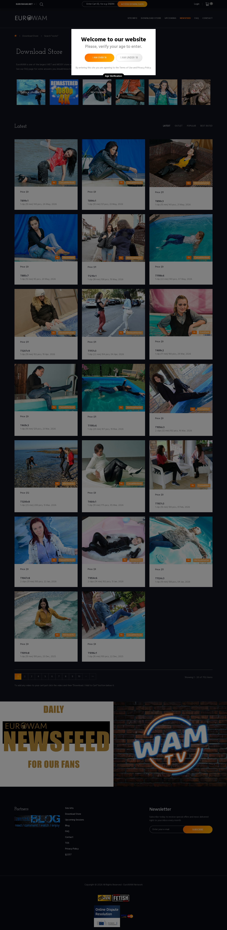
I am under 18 (129, 57)
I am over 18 (99, 58)
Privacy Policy (144, 68)
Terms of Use (126, 68)
